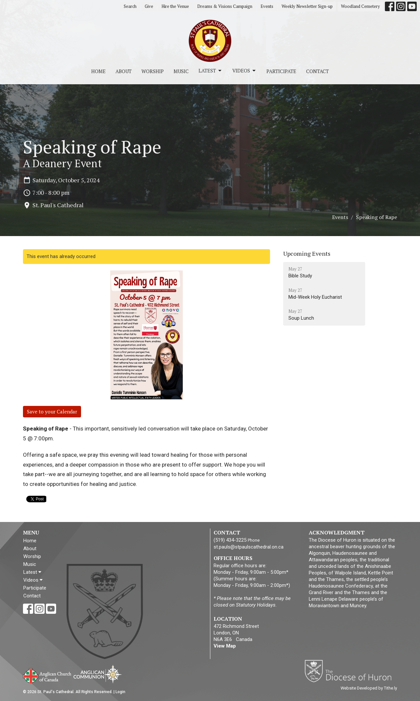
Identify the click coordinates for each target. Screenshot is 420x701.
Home (98, 71)
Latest (210, 70)
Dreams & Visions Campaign (224, 6)
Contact (317, 71)
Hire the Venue (175, 6)
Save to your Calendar (52, 411)
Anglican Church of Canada (47, 675)
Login (120, 692)
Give (149, 6)
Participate (281, 71)
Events (267, 6)
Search (130, 6)
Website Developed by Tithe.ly (369, 688)
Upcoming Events (306, 253)
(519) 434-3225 (230, 540)
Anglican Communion (97, 674)
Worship (152, 71)
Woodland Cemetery (360, 6)
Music (181, 71)
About (124, 71)
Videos (244, 70)
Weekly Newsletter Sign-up (307, 6)
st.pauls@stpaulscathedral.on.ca (249, 547)
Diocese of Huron (350, 671)
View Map (225, 646)
